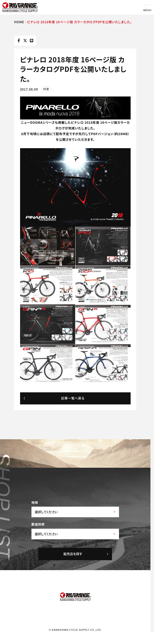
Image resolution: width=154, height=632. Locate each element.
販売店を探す (86, 553)
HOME (19, 21)
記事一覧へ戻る (54, 398)
